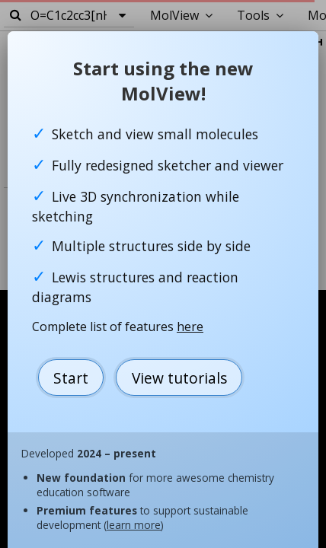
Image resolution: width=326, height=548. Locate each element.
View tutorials (179, 378)
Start (70, 378)
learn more (134, 525)
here (190, 326)
